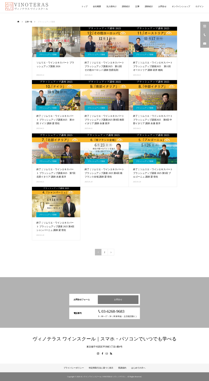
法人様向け (111, 6)
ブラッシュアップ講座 (48, 55)
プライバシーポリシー (74, 368)
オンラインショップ (181, 6)
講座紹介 (126, 6)
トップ (84, 6)
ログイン (200, 6)
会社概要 (97, 6)
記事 (137, 6)
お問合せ (162, 6)
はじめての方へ (138, 368)
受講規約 (122, 368)
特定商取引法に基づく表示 (101, 368)
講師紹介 (149, 6)
